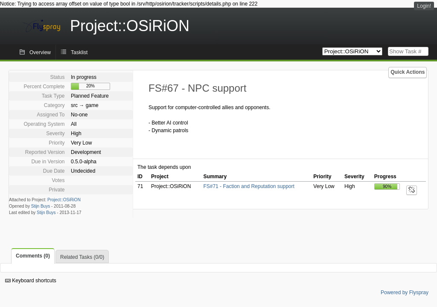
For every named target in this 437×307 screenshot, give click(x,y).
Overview (40, 52)
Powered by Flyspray (404, 292)
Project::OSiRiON (64, 199)
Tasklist (79, 52)
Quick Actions (407, 72)
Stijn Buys (40, 206)
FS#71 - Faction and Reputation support (248, 186)
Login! (424, 6)
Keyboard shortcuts (30, 281)
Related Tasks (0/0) (82, 257)
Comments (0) (33, 256)
